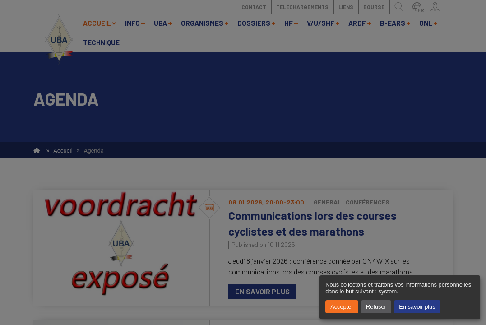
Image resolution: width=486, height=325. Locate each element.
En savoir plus (417, 306)
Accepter (341, 306)
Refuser (376, 306)
